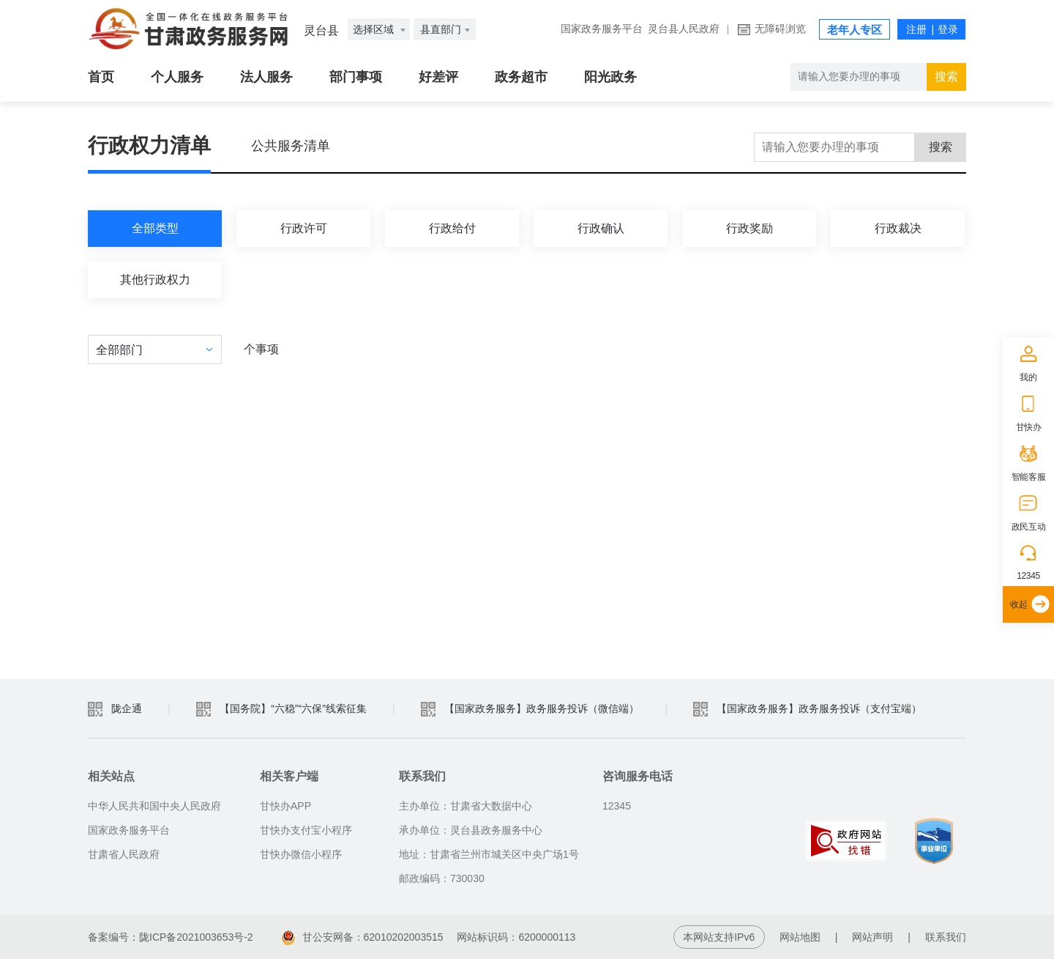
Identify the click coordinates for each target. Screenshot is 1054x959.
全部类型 (155, 228)
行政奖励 (749, 228)
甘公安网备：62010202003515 (364, 937)
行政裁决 (898, 228)
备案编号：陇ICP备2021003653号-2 (170, 937)
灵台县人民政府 (684, 28)
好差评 (438, 77)
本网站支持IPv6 (719, 937)
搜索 (940, 147)
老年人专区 (854, 30)
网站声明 (872, 937)
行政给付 (452, 228)
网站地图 (800, 937)
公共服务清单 (290, 145)
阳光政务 (610, 77)
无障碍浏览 (780, 28)
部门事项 (355, 77)
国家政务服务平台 (602, 28)
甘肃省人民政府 (124, 854)
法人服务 (266, 77)
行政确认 (601, 228)
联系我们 (945, 937)
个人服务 (177, 77)
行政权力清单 (149, 145)
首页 (101, 77)
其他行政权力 (155, 279)
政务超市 (521, 77)
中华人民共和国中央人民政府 (154, 806)
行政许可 (303, 228)
